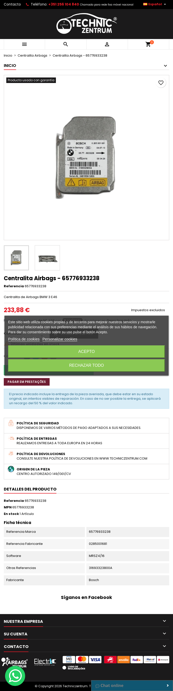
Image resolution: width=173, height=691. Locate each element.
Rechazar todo (86, 365)
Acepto (86, 351)
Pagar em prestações (27, 382)
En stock (11, 514)
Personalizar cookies (59, 339)
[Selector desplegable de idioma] (155, 4)
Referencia (14, 286)
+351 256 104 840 (63, 4)
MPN (8, 507)
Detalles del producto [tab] (30, 489)
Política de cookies (24, 339)
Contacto (12, 4)
